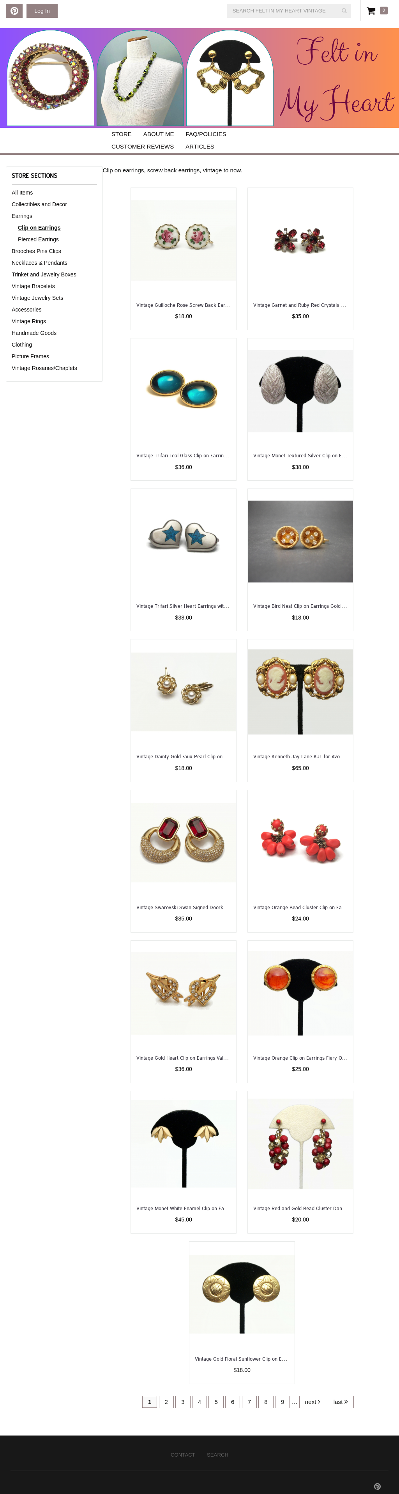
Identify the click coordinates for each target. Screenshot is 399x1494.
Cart (372, 10)
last (341, 1401)
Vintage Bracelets (33, 286)
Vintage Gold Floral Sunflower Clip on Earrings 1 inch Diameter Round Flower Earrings (290, 1358)
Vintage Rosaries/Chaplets (44, 368)
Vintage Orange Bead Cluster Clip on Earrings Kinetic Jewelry (321, 907)
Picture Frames (30, 356)
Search (217, 1455)
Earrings (22, 216)
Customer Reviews (142, 146)
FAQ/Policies (206, 134)
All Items (22, 192)
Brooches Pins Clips (36, 251)
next (312, 1401)
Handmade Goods (34, 333)
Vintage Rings (29, 321)
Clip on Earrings (39, 228)
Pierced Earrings (38, 239)
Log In (41, 11)
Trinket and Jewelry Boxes (44, 274)
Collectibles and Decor (39, 204)
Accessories (26, 309)
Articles (199, 146)
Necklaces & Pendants (39, 263)
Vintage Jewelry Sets (37, 298)
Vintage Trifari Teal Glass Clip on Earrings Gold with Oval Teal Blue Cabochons (223, 455)
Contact (183, 1455)
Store (121, 134)
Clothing (22, 345)
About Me (158, 134)
